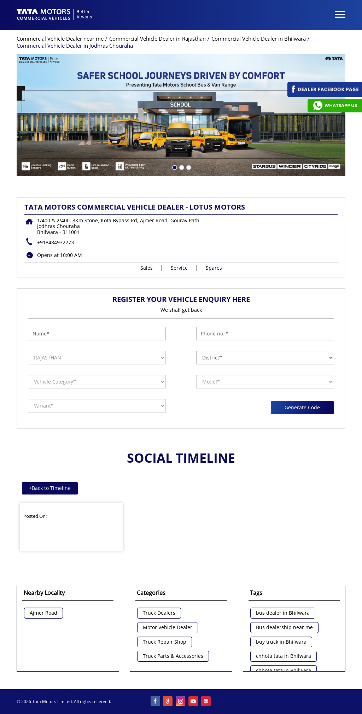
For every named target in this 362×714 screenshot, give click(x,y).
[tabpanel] (181, 115)
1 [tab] (174, 167)
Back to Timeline (50, 488)
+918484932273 (55, 242)
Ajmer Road (43, 613)
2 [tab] (181, 167)
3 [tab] (188, 167)
